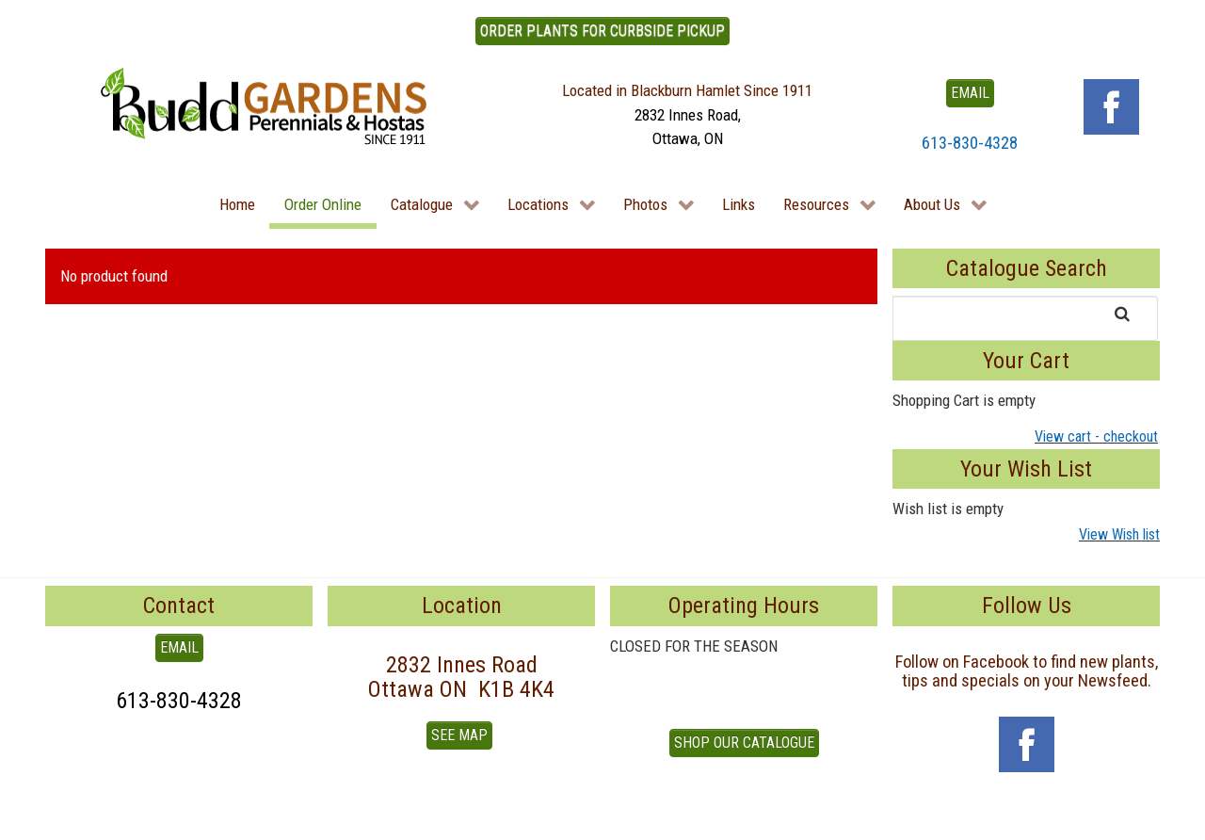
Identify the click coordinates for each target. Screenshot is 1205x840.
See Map (459, 735)
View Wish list (1119, 534)
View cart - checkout (1096, 436)
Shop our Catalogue (744, 742)
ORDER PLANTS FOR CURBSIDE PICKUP (602, 31)
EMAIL (970, 93)
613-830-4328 (970, 143)
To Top (66, 818)
